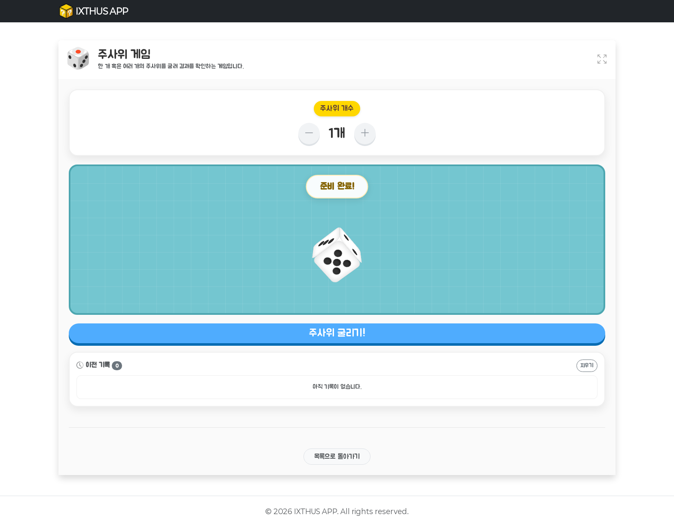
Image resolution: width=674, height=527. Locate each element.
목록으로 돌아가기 (337, 456)
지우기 (587, 366)
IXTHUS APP (93, 11)
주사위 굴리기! (337, 333)
